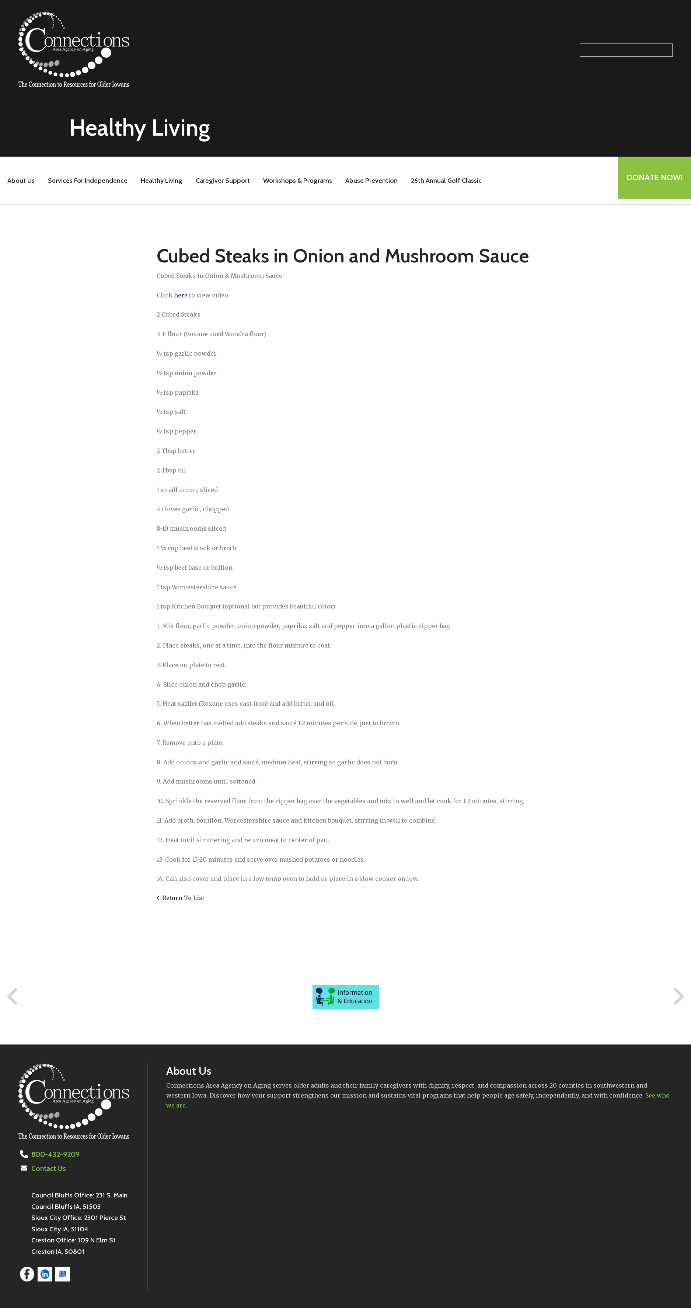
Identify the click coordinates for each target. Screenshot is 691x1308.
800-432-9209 (54, 1154)
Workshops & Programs (295, 181)
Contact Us (47, 1168)
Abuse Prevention (369, 181)
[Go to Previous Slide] (13, 997)
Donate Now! (652, 180)
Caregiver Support (220, 181)
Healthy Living (159, 181)
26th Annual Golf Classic (443, 181)
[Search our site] (626, 50)
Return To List (183, 897)
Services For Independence (85, 181)
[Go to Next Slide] (678, 997)
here (181, 295)
